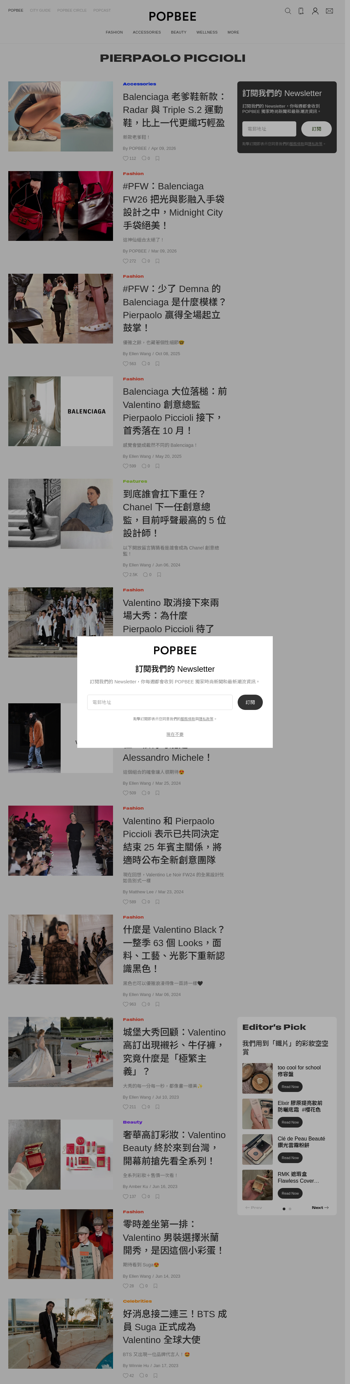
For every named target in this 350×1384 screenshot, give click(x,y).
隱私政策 (206, 719)
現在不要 (175, 734)
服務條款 (188, 719)
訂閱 (250, 702)
